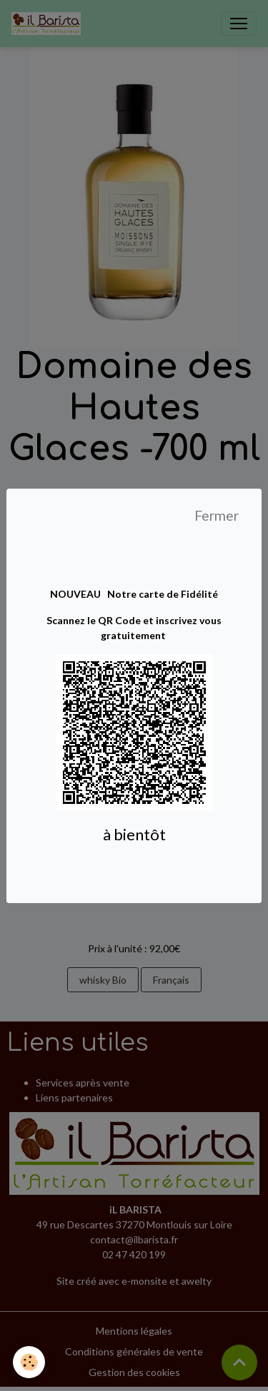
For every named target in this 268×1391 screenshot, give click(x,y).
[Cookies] (29, 1362)
